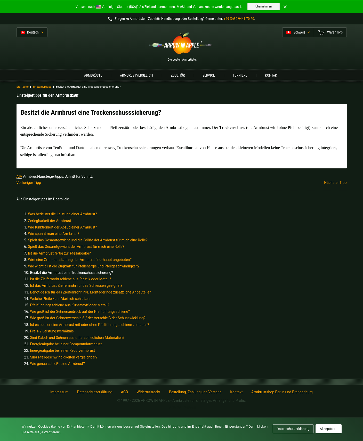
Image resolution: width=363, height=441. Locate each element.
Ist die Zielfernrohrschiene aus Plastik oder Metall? (70, 279)
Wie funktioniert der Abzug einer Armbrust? (62, 227)
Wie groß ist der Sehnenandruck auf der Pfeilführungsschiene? (80, 311)
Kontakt (272, 75)
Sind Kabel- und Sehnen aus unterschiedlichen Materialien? (77, 338)
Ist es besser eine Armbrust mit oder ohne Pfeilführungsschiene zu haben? (89, 325)
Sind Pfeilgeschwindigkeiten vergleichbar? (63, 357)
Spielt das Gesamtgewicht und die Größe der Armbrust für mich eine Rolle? (88, 240)
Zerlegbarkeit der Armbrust (49, 221)
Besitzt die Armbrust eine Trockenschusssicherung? (71, 273)
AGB (124, 392)
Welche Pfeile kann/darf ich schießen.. (60, 299)
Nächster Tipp (335, 183)
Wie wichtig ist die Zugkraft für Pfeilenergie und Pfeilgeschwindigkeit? (84, 266)
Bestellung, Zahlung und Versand (195, 392)
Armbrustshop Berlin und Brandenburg (282, 392)
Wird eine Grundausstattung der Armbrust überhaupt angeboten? (80, 260)
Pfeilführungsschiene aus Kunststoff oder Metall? (69, 305)
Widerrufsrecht (148, 392)
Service (209, 75)
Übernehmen (263, 6)
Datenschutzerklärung (94, 392)
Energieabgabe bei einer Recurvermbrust (62, 350)
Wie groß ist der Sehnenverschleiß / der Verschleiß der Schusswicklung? (87, 318)
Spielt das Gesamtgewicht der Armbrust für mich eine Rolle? (76, 246)
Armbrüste (93, 75)
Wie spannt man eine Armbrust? (53, 234)
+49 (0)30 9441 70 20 (239, 19)
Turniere (240, 75)
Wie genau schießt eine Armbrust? (57, 364)
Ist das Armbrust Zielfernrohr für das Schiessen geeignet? (76, 285)
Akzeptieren (328, 429)
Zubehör (178, 75)
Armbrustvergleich (136, 75)
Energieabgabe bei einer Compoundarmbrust (66, 344)
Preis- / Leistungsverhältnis (52, 331)
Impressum (59, 392)
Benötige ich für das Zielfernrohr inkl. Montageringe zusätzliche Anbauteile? (90, 292)
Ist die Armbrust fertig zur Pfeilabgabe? (59, 253)
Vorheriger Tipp (29, 183)
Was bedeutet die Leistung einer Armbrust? (62, 214)
